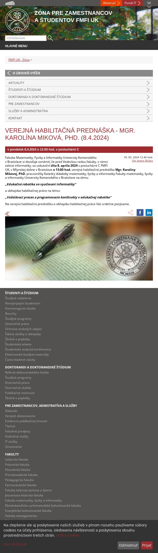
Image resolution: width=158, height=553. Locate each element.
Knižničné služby (16, 436)
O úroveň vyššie (26, 73)
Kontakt (15, 118)
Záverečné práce (17, 324)
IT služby (11, 441)
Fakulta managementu (21, 516)
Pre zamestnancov (23, 104)
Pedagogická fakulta (19, 480)
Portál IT (130, 3)
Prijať (146, 545)
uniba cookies (68, 535)
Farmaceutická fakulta (21, 485)
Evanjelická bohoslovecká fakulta (28, 510)
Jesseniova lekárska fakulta (24, 495)
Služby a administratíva (28, 111)
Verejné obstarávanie (20, 416)
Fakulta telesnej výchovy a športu (28, 490)
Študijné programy (18, 318)
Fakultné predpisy (17, 431)
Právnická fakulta (17, 464)
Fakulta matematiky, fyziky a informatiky (33, 500)
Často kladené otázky (20, 359)
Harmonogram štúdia (20, 308)
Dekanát (11, 411)
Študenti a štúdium (24, 90)
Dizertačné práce (17, 382)
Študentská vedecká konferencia (28, 349)
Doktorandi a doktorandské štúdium (39, 97)
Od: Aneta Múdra (142, 160)
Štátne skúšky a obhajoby (23, 334)
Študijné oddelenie (18, 298)
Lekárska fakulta (16, 459)
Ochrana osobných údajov (23, 329)
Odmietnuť (128, 545)
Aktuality (16, 83)
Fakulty (12, 454)
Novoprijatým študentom (22, 303)
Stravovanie (13, 446)
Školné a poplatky (17, 339)
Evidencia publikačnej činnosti (26, 421)
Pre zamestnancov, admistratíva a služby (41, 405)
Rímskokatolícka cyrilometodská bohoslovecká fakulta (43, 505)
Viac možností (15, 544)
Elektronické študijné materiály (27, 354)
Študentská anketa (18, 344)
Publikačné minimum (20, 393)
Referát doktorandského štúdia (27, 372)
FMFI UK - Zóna (19, 60)
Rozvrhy (10, 313)
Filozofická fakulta (17, 469)
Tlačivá (10, 426)
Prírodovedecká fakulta (21, 475)
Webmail (109, 3)
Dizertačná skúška (18, 388)
